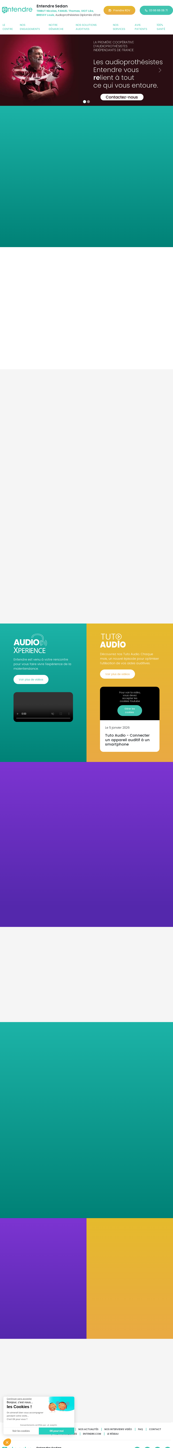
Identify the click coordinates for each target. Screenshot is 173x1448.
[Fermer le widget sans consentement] (19, 1399)
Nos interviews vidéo (118, 1429)
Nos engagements (30, 27)
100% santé (161, 27)
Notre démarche (56, 27)
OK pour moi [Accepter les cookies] (57, 1431)
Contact (155, 1429)
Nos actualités (88, 1429)
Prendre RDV (119, 10)
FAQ (140, 1429)
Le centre (8, 27)
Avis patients (141, 27)
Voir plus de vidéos (31, 679)
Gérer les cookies (130, 710)
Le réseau (113, 1433)
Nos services (119, 27)
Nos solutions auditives (86, 27)
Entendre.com (92, 1433)
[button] (13, 70)
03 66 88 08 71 (156, 10)
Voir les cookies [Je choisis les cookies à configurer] (21, 1431)
